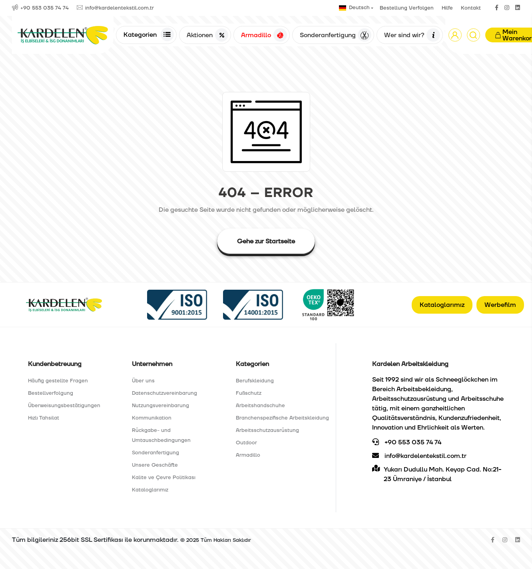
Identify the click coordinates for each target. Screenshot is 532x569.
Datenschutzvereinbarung (164, 393)
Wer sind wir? (412, 35)
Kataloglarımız (442, 305)
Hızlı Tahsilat (43, 418)
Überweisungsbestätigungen (64, 405)
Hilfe (447, 8)
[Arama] (473, 35)
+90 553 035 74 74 (406, 442)
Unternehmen (152, 364)
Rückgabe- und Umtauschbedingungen (161, 435)
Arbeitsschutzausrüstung (267, 430)
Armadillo (264, 35)
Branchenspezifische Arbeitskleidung (282, 418)
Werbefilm (500, 305)
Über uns (143, 381)
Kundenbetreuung (55, 364)
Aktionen (207, 35)
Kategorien (149, 34)
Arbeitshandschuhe (260, 405)
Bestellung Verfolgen (407, 8)
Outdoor (246, 443)
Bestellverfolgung (50, 393)
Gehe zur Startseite (266, 241)
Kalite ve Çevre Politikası (163, 477)
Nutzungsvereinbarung (160, 405)
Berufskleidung (255, 381)
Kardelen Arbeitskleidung (410, 364)
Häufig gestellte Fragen (58, 381)
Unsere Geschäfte (155, 465)
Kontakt (471, 8)
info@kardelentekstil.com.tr (419, 456)
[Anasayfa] (63, 35)
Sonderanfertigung (335, 35)
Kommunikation (151, 418)
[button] (455, 35)
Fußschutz (248, 393)
